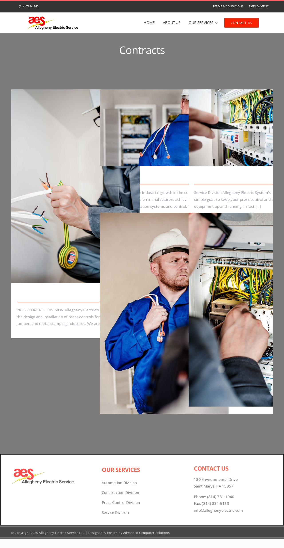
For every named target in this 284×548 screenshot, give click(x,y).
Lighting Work (209, 177)
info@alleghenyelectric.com (220, 510)
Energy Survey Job (36, 294)
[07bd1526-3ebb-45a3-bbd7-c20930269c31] (52, 15)
